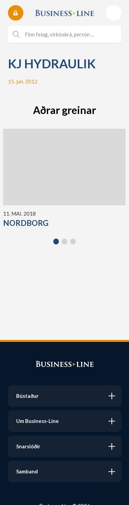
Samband (27, 471)
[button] (56, 241)
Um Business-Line (37, 421)
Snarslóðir (28, 446)
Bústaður (27, 396)
